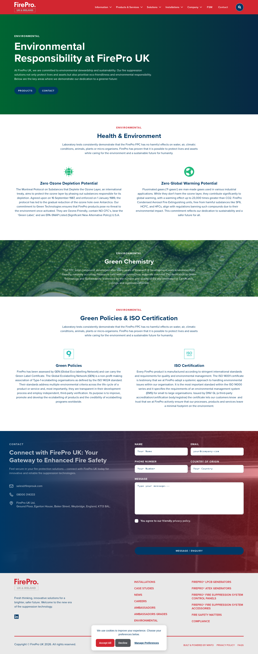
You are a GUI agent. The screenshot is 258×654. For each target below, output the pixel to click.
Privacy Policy (226, 645)
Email (195, 444)
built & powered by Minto (198, 645)
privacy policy (181, 521)
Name (139, 444)
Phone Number (146, 462)
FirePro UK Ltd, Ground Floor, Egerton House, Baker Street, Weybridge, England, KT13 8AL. (52, 504)
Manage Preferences (147, 642)
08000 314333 (14, 494)
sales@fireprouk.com (18, 486)
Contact (223, 7)
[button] (103, 7)
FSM (209, 7)
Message (141, 479)
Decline (122, 642)
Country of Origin (205, 462)
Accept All (105, 642)
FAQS (241, 645)
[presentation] (162, 534)
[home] (24, 7)
